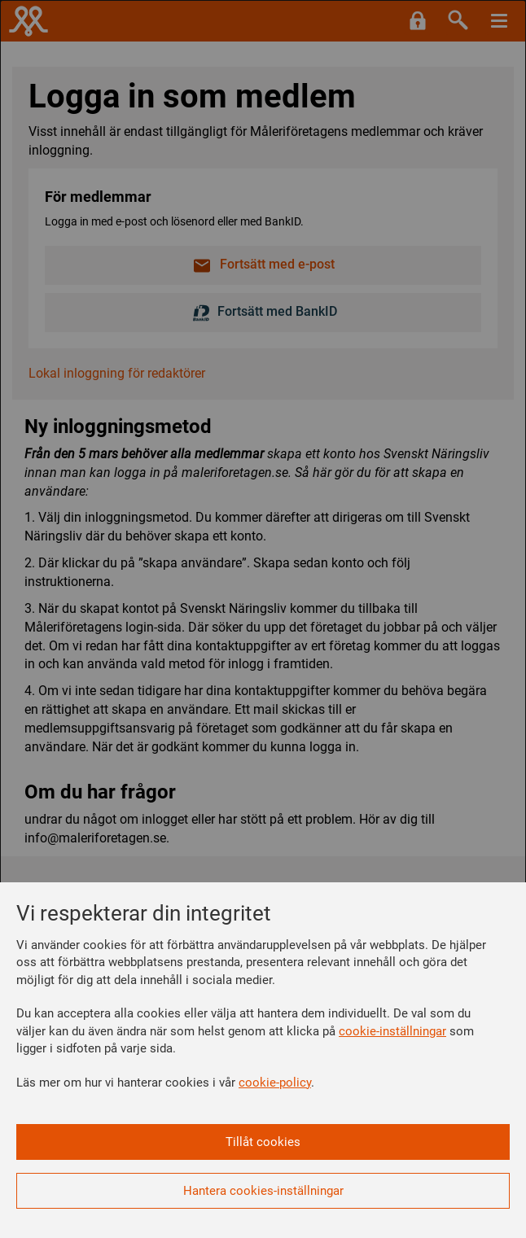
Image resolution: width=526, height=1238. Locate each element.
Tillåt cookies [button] (263, 1142)
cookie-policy (275, 1082)
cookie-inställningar (392, 1031)
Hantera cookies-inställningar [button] (263, 1190)
